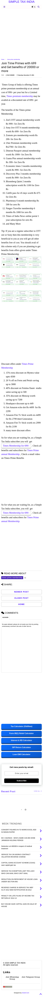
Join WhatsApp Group (12, 978)
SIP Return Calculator (21, 747)
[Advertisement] (21, 33)
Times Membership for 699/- (16, 445)
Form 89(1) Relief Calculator (21, 733)
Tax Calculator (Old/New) (21, 726)
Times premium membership (19, 96)
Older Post (21, 598)
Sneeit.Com (25, 993)
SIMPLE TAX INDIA (21, 1)
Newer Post (21, 592)
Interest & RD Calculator (21, 740)
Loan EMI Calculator (21, 754)
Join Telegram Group (31, 977)
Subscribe (21, 781)
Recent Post (8, 791)
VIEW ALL (38, 791)
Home (2, 59)
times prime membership (13, 59)
